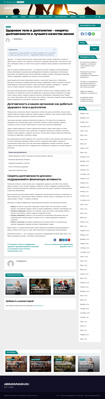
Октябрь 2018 (84, 308)
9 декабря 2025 (37, 366)
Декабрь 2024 (84, 161)
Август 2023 (84, 204)
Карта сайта (80, 395)
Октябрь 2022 (84, 248)
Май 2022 (83, 269)
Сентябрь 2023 (85, 200)
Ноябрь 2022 (84, 243)
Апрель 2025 (84, 148)
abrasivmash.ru (18, 39)
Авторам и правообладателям (68, 395)
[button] (96, 17)
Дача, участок (10, 359)
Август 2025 (84, 131)
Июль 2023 (83, 209)
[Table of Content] (54, 50)
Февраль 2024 (84, 178)
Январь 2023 (84, 235)
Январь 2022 (84, 287)
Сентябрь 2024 (85, 174)
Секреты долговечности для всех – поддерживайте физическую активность (32, 55)
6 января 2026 (13, 366)
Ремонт (73, 17)
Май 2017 (83, 326)
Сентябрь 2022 (85, 252)
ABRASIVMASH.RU (16, 8)
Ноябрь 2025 (84, 122)
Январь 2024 (84, 183)
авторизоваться (38, 305)
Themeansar (34, 395)
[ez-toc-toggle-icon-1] (54, 50)
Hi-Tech (82, 17)
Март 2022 (83, 278)
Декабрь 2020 (84, 291)
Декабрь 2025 (84, 118)
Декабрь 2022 (84, 239)
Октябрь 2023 (84, 196)
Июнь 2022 (83, 265)
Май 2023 (83, 217)
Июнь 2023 (83, 213)
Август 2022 (84, 256)
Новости (32, 17)
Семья (23, 17)
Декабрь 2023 (84, 187)
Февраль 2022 (84, 282)
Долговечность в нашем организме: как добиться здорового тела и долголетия (32, 53)
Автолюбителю (61, 17)
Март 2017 (83, 330)
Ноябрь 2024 (84, 165)
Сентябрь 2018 (85, 313)
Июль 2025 (83, 135)
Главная (14, 17)
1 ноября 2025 (85, 366)
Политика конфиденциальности (92, 395)
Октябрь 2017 (84, 317)
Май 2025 (83, 144)
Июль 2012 (83, 339)
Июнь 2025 (83, 139)
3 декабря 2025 (62, 366)
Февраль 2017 (84, 334)
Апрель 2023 (84, 222)
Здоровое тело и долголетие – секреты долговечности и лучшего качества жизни (40, 32)
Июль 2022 (83, 261)
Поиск (82, 43)
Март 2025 (83, 152)
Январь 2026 (84, 113)
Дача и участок (45, 17)
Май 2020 (83, 300)
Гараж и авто (59, 359)
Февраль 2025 (84, 157)
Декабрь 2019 (84, 304)
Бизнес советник (36, 359)
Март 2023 (83, 226)
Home (57, 395)
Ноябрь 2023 (84, 191)
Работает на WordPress (10, 395)
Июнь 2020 (83, 295)
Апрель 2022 (84, 274)
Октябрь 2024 (84, 170)
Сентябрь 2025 (85, 126)
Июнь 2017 (83, 321)
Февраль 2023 (84, 230)
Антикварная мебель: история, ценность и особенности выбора (87, 99)
